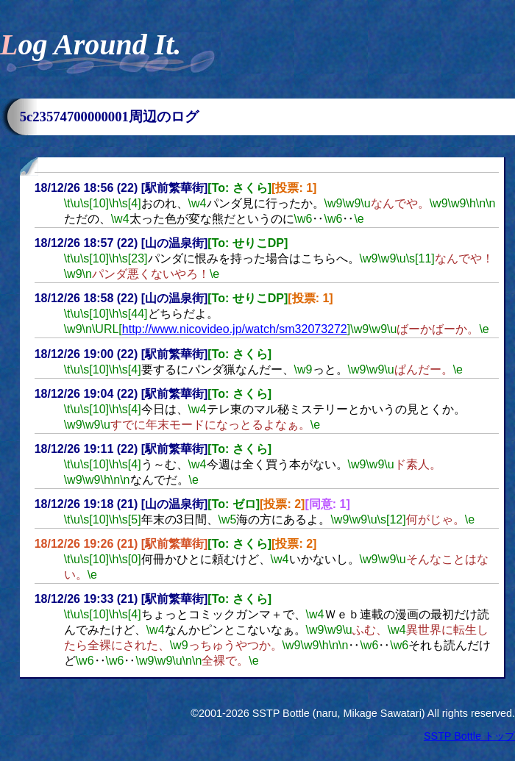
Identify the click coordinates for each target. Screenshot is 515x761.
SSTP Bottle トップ (469, 736)
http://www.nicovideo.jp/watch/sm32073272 (234, 329)
